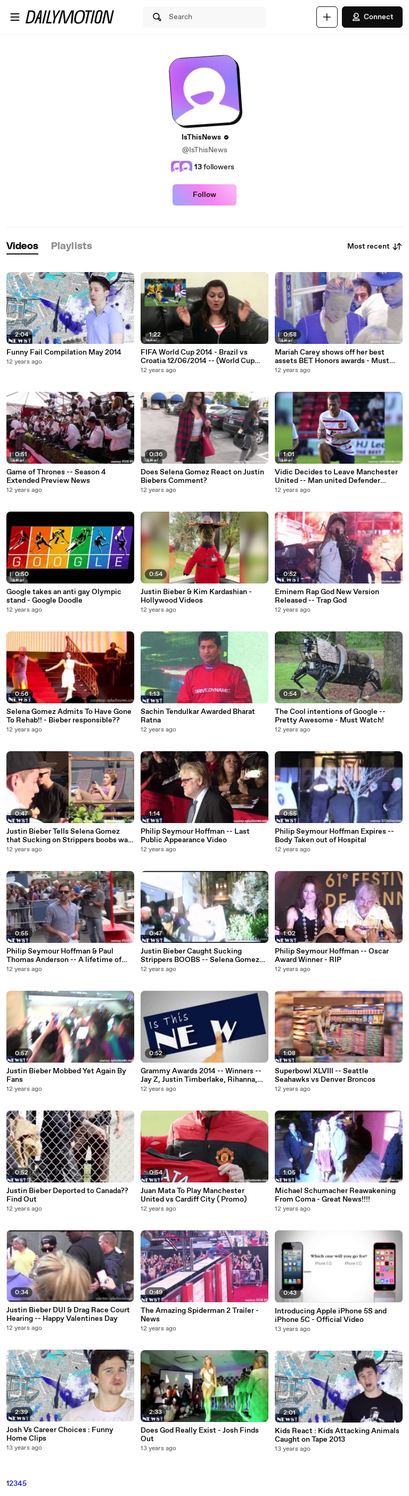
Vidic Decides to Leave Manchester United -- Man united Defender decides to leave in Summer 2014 (336, 476)
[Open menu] (14, 17)
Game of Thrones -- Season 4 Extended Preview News (56, 476)
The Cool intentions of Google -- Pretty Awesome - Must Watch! (330, 716)
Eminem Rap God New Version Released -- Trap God (327, 596)
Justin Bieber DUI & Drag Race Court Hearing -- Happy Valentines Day (68, 1314)
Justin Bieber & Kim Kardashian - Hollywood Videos (196, 596)
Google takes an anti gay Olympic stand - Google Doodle (63, 596)
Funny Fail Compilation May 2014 (63, 352)
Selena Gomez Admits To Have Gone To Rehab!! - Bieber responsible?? (69, 716)
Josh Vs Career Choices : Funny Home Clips (59, 1434)
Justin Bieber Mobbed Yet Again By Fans (66, 1075)
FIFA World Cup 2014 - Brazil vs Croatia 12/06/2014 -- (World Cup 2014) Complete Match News (198, 356)
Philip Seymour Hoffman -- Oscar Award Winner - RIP (332, 955)
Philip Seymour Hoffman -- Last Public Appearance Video (195, 835)
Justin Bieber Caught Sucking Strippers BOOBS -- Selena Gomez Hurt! (200, 955)
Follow (204, 195)
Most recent (375, 246)
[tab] (22, 246)
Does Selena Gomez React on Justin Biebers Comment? (202, 476)
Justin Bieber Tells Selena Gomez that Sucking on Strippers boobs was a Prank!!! (69, 835)
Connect (372, 17)
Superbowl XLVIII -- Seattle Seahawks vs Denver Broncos (325, 1075)
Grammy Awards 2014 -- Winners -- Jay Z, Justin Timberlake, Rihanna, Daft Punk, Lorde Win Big (201, 1075)
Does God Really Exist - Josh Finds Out (200, 1434)
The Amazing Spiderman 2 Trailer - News (200, 1315)
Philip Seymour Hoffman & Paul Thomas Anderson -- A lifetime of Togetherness (63, 955)
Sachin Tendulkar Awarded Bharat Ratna (198, 716)
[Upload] (327, 17)
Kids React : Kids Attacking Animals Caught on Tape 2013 (337, 1435)
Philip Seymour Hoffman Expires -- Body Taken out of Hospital (334, 835)
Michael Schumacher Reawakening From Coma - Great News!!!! (335, 1195)
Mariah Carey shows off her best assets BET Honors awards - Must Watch (332, 356)
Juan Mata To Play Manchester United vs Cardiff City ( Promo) (194, 1195)
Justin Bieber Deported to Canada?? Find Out (67, 1195)
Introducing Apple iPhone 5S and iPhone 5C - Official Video (331, 1315)
